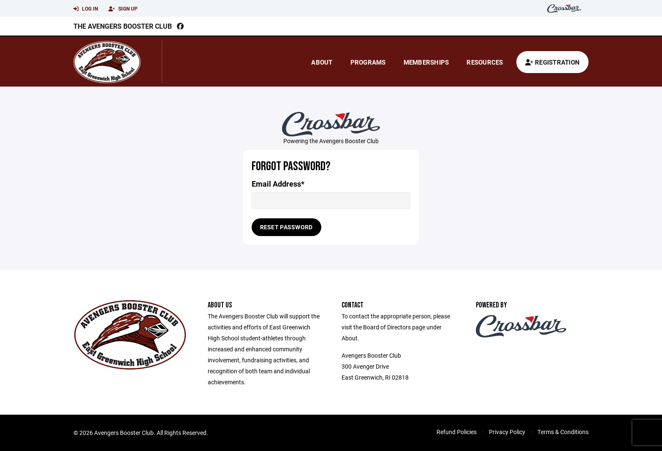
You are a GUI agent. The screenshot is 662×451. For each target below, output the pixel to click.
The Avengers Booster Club (122, 26)
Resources (485, 62)
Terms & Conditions (563, 432)
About (321, 62)
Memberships (426, 62)
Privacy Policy (507, 432)
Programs (368, 62)
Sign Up (123, 9)
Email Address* (278, 184)
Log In (85, 9)
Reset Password (286, 227)
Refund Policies (457, 432)
